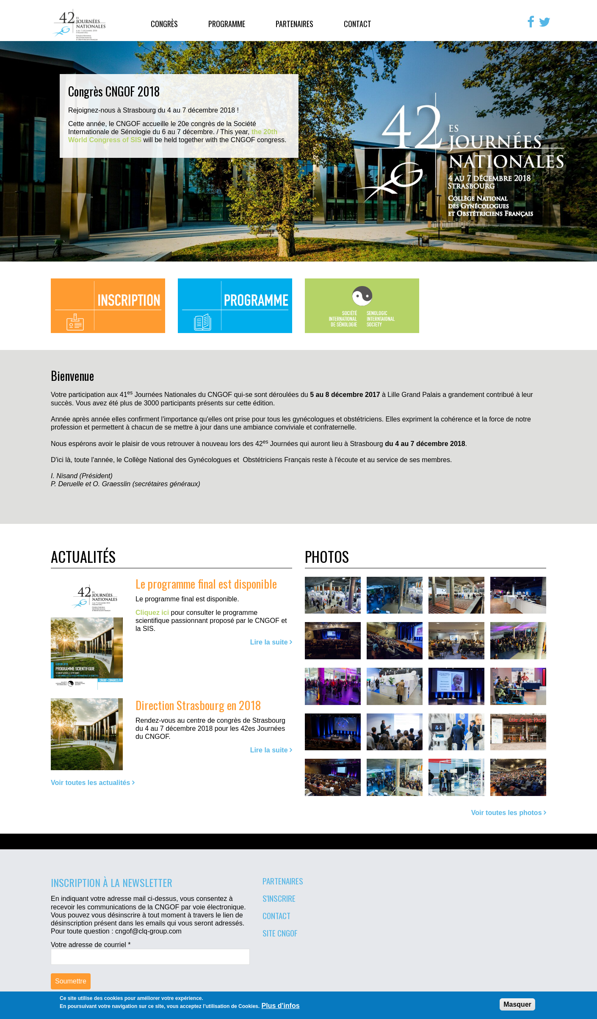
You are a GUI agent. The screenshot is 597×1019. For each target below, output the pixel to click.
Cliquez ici (152, 612)
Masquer (517, 1004)
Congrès (164, 23)
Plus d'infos (281, 1005)
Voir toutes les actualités (90, 782)
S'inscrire (279, 898)
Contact (357, 23)
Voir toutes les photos (506, 812)
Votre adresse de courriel (91, 944)
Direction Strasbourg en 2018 (198, 704)
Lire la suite (269, 642)
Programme (226, 23)
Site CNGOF (280, 933)
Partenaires (294, 23)
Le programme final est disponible (206, 583)
